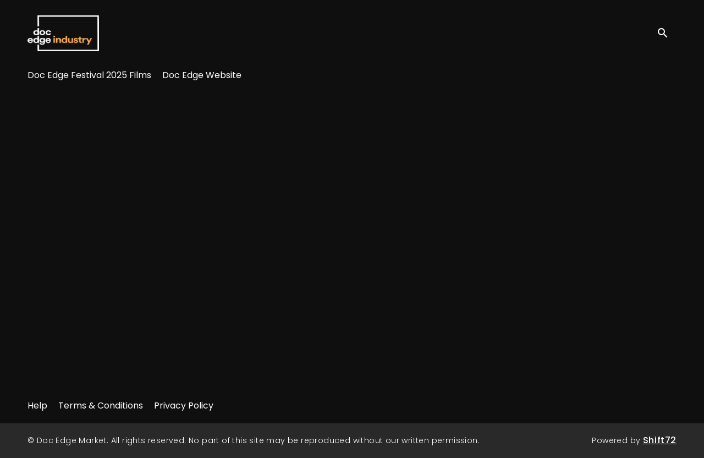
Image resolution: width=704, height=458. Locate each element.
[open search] (666, 33)
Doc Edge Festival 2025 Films (89, 75)
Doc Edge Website (201, 75)
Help (37, 405)
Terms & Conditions (100, 405)
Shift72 (659, 440)
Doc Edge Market (63, 33)
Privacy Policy (183, 405)
